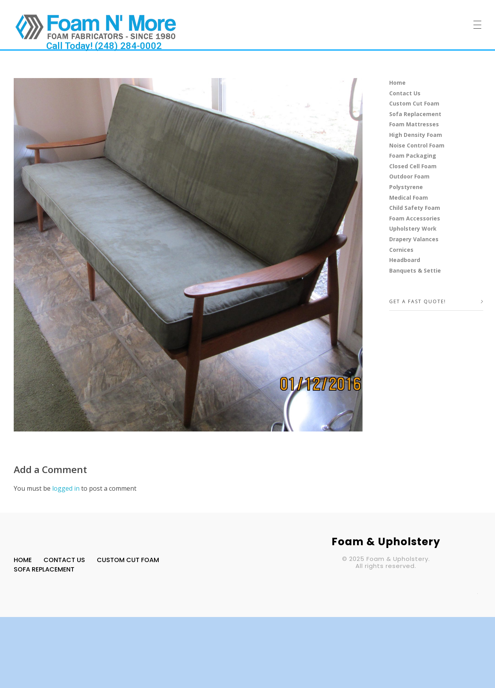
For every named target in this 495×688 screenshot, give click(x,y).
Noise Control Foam (416, 145)
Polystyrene (406, 187)
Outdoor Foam (409, 176)
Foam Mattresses (414, 124)
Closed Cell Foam (413, 166)
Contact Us (405, 93)
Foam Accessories (414, 218)
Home (397, 82)
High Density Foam (415, 134)
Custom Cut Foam (414, 103)
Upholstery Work (413, 228)
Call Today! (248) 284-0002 (104, 45)
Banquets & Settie (415, 270)
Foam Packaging (412, 155)
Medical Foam (408, 197)
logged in (66, 488)
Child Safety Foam (414, 207)
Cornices (401, 249)
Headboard (404, 260)
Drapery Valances (414, 239)
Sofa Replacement (415, 114)
